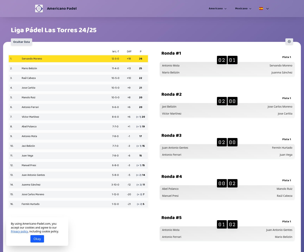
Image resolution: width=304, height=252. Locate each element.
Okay (37, 239)
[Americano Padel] (39, 8)
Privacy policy (19, 231)
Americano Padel (62, 8)
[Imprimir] (289, 41)
